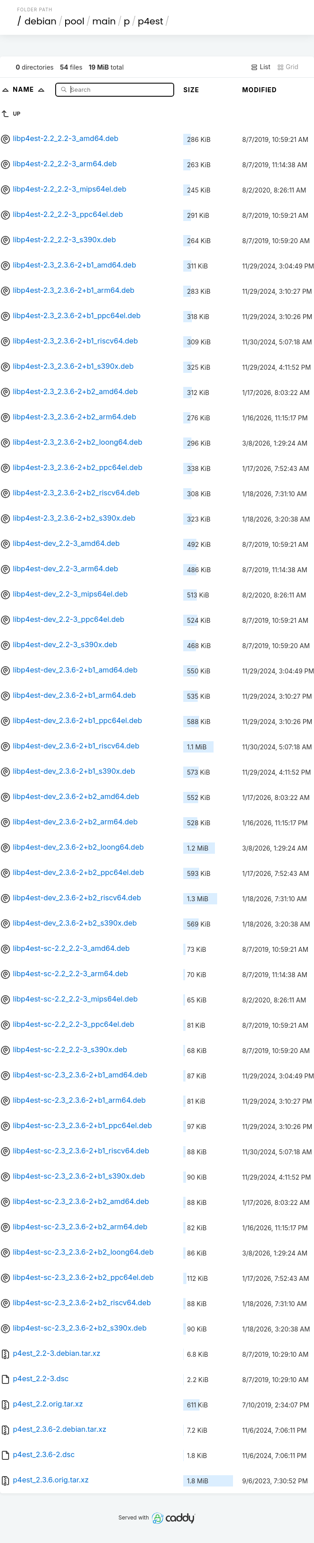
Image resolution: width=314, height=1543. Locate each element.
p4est (150, 21)
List (260, 67)
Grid (288, 67)
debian (40, 21)
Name (30, 89)
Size (191, 90)
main (104, 21)
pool (74, 21)
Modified (259, 90)
